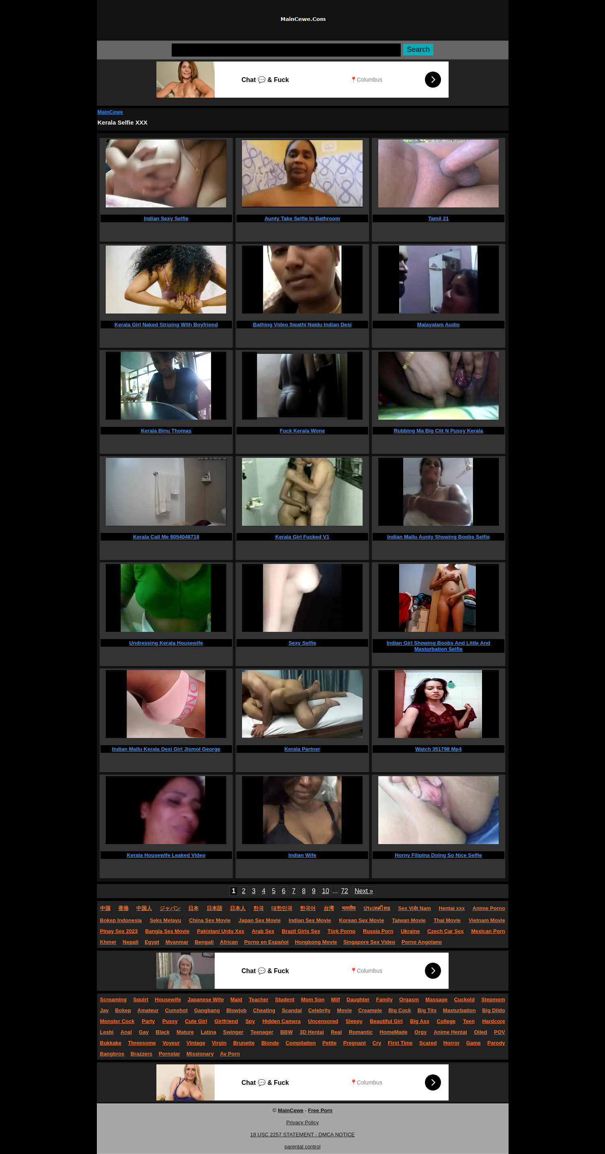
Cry (377, 1043)
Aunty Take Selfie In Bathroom (302, 218)
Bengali (204, 942)
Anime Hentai (450, 1032)
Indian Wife (302, 855)
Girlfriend (226, 1021)
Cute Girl (196, 1021)
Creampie (370, 1010)
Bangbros (112, 1054)
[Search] (286, 50)
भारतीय (349, 908)
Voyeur (171, 1043)
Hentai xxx (452, 908)
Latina (208, 1032)
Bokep (123, 1010)
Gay (144, 1032)
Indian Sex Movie (310, 920)
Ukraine (410, 931)
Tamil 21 (438, 218)
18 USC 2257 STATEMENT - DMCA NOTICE (302, 1134)
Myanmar (177, 942)
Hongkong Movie (316, 942)
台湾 (329, 908)
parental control (303, 1147)
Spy (250, 1021)
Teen (469, 1021)
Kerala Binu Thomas (166, 431)
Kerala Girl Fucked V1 (302, 537)
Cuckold (464, 999)
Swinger (233, 1032)
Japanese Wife (205, 999)
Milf (335, 999)
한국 (258, 908)
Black (163, 1032)
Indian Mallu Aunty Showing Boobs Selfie (438, 537)
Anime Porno (489, 908)
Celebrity (319, 1010)
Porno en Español (266, 942)
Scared (428, 1043)
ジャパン (170, 908)
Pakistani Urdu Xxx (220, 931)
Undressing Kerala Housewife (166, 643)
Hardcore (493, 1021)
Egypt (152, 942)
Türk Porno (341, 931)
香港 (123, 908)
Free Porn (320, 1110)
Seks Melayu (165, 920)
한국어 (308, 908)
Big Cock (399, 1010)
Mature (185, 1032)
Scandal (292, 1010)
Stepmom (493, 999)
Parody (496, 1043)
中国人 (144, 908)
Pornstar (169, 1054)
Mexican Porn (488, 931)
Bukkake (110, 1043)
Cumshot (176, 1010)
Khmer (108, 942)
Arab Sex (263, 931)
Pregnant (354, 1043)
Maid (236, 999)
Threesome (142, 1043)
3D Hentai (312, 1032)
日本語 (214, 908)
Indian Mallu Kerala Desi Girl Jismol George (166, 749)
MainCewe (110, 112)
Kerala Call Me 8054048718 (166, 537)
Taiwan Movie (409, 920)
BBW (286, 1032)
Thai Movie (447, 920)
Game (473, 1043)
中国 (105, 908)
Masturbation (459, 1010)
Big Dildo (493, 1010)
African (229, 942)
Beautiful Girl (386, 1021)
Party (148, 1021)
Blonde (270, 1043)
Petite (329, 1043)
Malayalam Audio (438, 325)
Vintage (196, 1043)
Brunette (243, 1043)
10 (325, 891)
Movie (344, 1010)
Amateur (148, 1010)
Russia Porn (378, 931)
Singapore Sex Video (369, 942)
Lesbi (107, 1032)
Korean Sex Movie (361, 920)
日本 (193, 908)
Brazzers (141, 1054)
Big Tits (426, 1010)
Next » (364, 891)
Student (284, 999)
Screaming (113, 999)
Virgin (219, 1043)
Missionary (200, 1054)
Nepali (130, 942)
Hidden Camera (282, 1021)
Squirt (140, 999)
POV (499, 1032)
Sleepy (354, 1021)
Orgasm (409, 999)
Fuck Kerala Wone (302, 431)
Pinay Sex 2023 (119, 931)
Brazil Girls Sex (301, 931)
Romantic (361, 1032)
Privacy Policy (302, 1122)
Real (336, 1032)
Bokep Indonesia (121, 920)
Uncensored (323, 1021)
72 (344, 891)
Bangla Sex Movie (167, 931)
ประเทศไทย (376, 908)
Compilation (300, 1043)
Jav (104, 1010)
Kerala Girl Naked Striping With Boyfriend (166, 325)
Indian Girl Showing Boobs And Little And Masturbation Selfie (438, 646)
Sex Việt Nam (414, 908)
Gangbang (207, 1010)
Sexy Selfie (302, 643)
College (446, 1021)
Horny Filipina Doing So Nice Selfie (438, 855)
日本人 (238, 908)
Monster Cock (117, 1021)
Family (384, 999)
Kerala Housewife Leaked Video (166, 855)
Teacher (259, 999)
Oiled (480, 1032)
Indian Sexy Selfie (166, 218)
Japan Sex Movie (259, 920)
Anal (126, 1032)
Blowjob (236, 1010)
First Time (400, 1043)
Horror (451, 1043)
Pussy (170, 1021)
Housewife (168, 999)
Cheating (264, 1010)
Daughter (358, 999)
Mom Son (313, 999)
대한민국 (281, 908)
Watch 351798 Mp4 (438, 749)
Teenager (261, 1032)
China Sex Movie (209, 920)
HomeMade (393, 1032)
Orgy (420, 1032)
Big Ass (419, 1021)
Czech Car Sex (445, 931)
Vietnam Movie (487, 920)
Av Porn (230, 1054)
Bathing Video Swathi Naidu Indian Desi (302, 325)
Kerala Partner (302, 749)
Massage (436, 999)
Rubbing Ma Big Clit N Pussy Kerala (438, 431)
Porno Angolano (422, 942)
